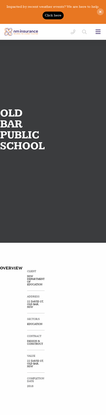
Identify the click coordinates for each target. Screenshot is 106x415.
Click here (53, 15)
